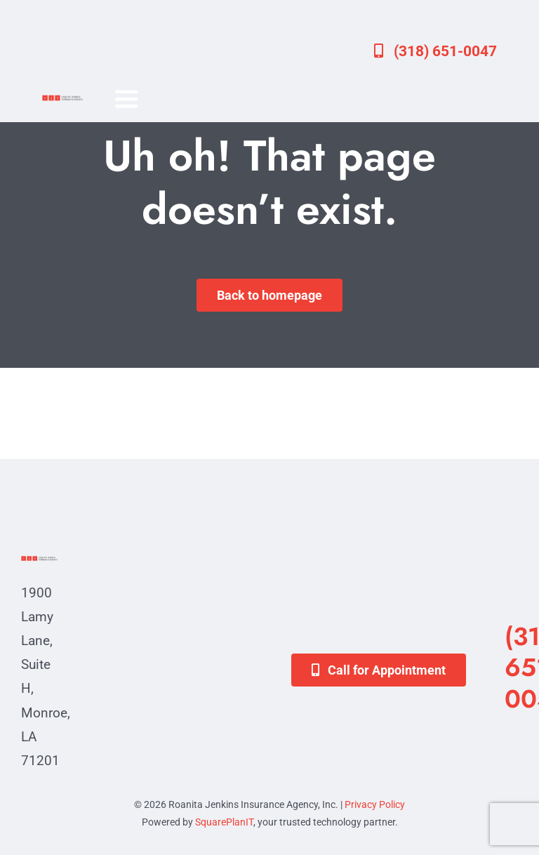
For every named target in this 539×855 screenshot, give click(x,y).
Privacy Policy (375, 804)
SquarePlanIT (224, 822)
